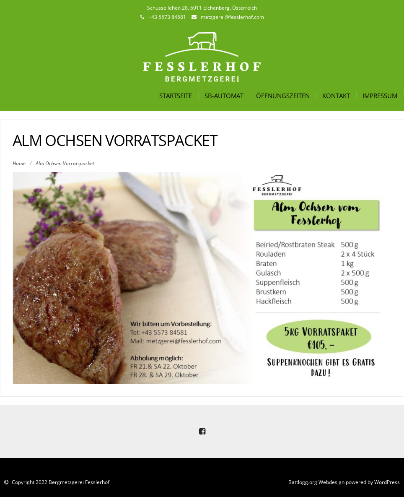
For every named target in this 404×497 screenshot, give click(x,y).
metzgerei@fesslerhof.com (232, 17)
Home (19, 163)
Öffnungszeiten (283, 95)
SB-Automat (224, 95)
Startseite (175, 95)
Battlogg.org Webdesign (316, 482)
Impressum (380, 95)
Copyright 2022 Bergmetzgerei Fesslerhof (59, 482)
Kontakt (336, 95)
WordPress (387, 482)
